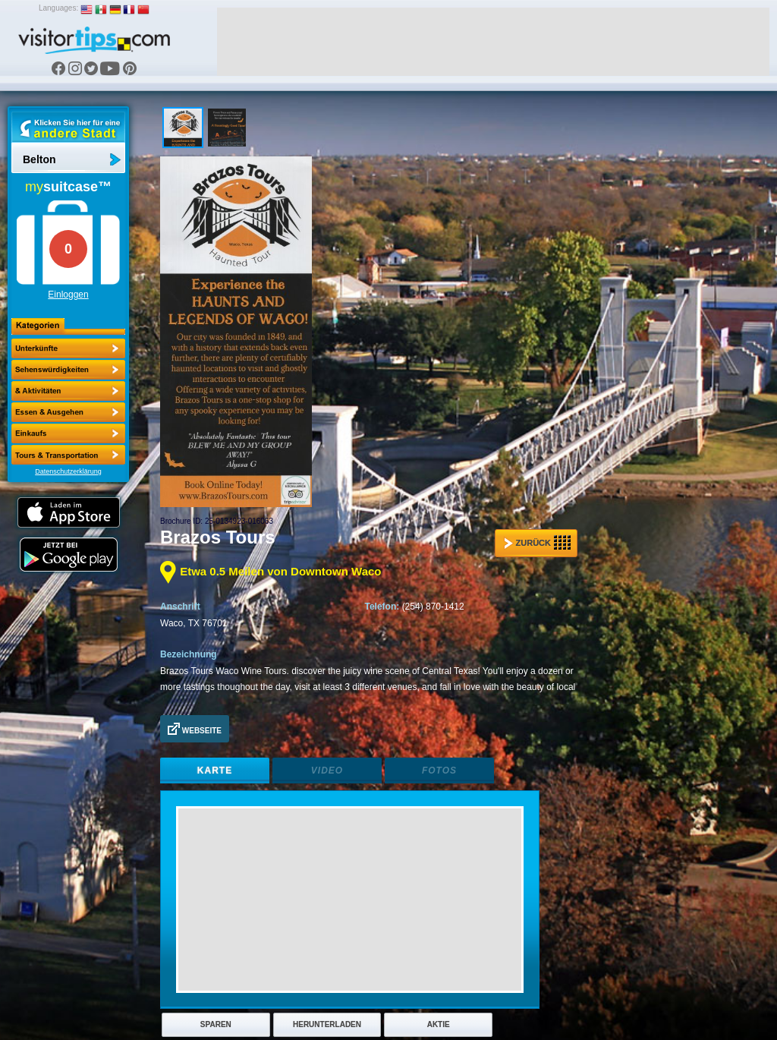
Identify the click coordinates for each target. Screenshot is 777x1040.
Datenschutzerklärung (68, 471)
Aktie (438, 1024)
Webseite (195, 729)
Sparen (215, 1024)
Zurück (537, 542)
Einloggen (68, 294)
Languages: (58, 8)
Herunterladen (327, 1024)
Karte (214, 770)
